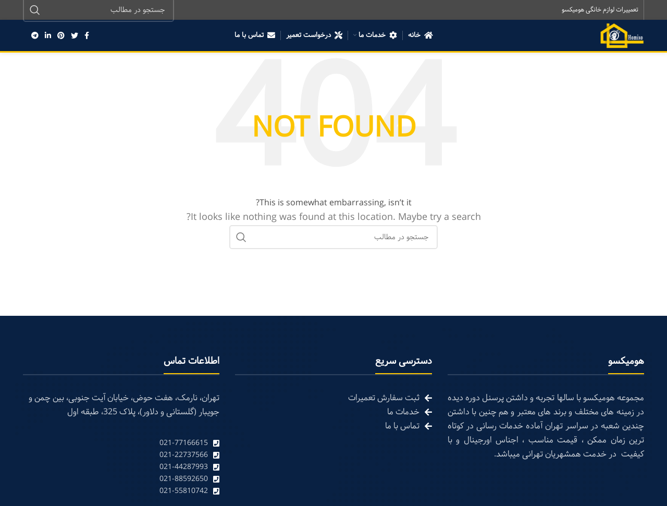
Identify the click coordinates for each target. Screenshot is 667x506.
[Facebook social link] (86, 36)
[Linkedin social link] (48, 36)
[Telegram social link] (35, 36)
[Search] (333, 238)
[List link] (121, 444)
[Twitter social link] (74, 36)
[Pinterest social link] (61, 36)
